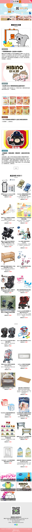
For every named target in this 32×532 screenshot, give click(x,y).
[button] (30, 9)
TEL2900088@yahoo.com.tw (18, 522)
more (16, 168)
